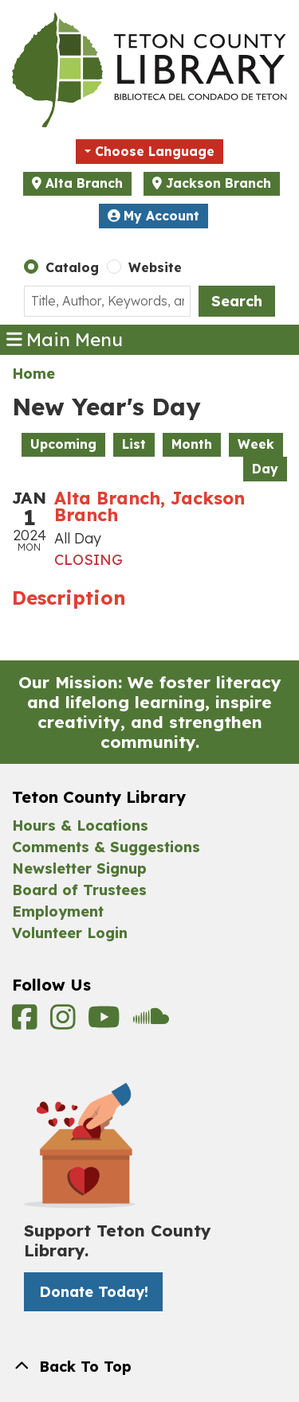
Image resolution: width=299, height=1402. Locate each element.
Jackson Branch (218, 183)
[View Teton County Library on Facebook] (27, 1023)
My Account (154, 216)
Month (191, 444)
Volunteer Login (70, 933)
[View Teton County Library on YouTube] (106, 1023)
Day (265, 469)
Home (33, 373)
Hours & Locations (80, 825)
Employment (58, 911)
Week (256, 444)
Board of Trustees (79, 890)
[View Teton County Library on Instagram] (65, 1023)
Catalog (72, 267)
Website (155, 267)
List (134, 444)
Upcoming (63, 444)
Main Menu (65, 340)
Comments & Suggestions (106, 847)
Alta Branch (84, 183)
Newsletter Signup (79, 868)
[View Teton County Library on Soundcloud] (151, 1023)
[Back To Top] (149, 1366)
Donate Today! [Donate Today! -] (93, 1292)
